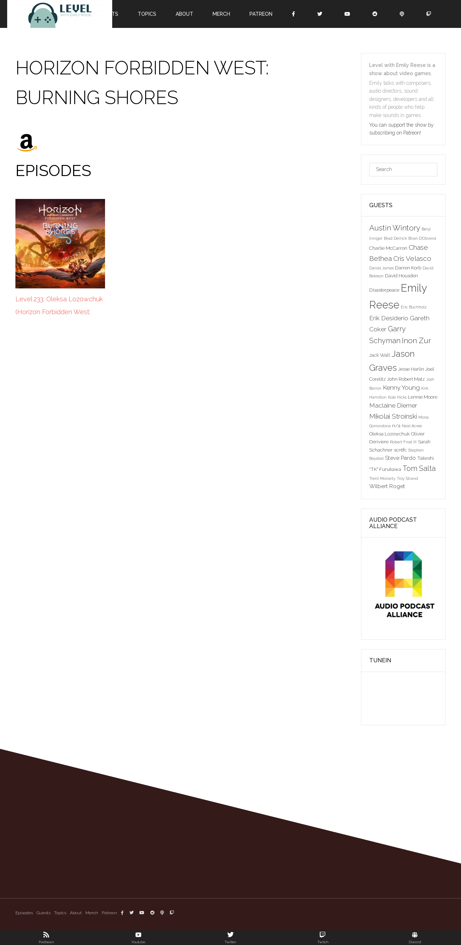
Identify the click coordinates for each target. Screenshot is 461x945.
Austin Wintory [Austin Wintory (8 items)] (394, 227)
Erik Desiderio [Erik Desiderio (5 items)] (388, 318)
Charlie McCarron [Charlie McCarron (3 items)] (388, 248)
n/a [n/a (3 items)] (396, 425)
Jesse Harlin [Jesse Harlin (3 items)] (411, 369)
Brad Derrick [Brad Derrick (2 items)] (395, 238)
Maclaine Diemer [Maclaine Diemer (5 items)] (393, 405)
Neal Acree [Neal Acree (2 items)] (412, 426)
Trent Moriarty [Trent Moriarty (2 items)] (382, 478)
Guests (44, 912)
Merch (221, 14)
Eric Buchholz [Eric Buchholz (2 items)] (414, 307)
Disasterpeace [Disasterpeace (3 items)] (384, 290)
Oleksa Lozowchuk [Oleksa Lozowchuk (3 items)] (389, 434)
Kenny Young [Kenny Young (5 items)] (401, 387)
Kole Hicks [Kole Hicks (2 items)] (397, 397)
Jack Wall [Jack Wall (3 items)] (379, 355)
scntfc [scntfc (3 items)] (400, 450)
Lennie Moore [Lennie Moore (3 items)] (422, 397)
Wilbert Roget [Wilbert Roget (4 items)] (387, 486)
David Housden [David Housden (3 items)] (401, 275)
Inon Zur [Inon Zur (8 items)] (416, 340)
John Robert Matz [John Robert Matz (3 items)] (406, 379)
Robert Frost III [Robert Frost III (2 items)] (403, 442)
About (184, 14)
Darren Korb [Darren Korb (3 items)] (408, 268)
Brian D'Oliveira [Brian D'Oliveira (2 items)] (422, 238)
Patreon (260, 14)
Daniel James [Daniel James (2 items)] (381, 268)
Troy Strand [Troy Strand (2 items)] (407, 478)
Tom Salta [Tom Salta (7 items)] (419, 468)
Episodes (24, 912)
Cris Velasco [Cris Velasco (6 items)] (412, 258)
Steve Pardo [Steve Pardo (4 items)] (400, 457)
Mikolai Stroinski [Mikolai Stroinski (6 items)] (393, 416)
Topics (147, 14)
